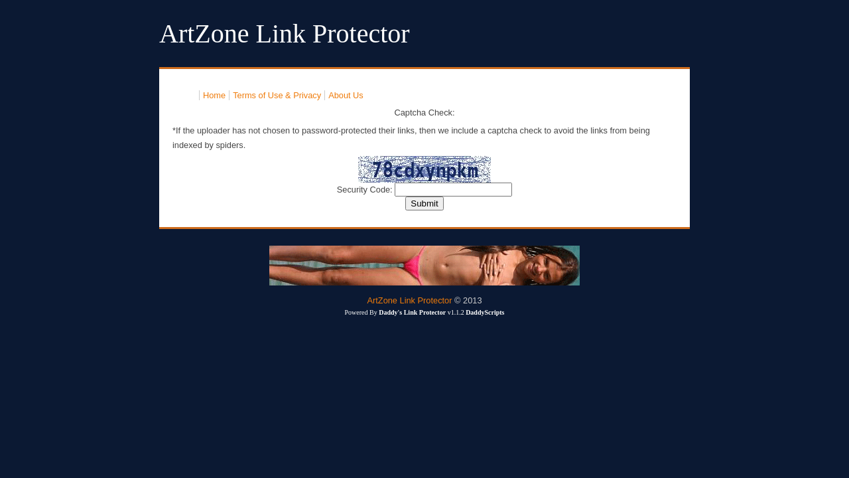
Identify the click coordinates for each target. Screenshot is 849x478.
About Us (345, 95)
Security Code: (366, 190)
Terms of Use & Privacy (277, 95)
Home (214, 95)
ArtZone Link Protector (409, 300)
